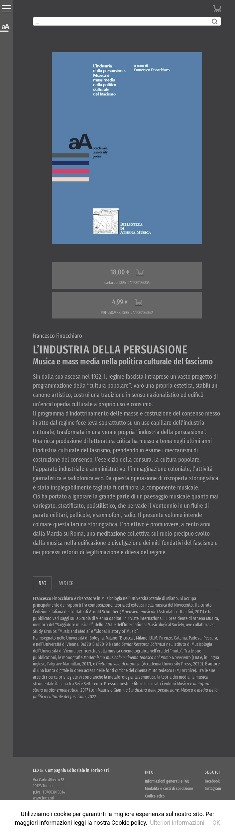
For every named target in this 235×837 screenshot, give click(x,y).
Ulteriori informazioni (177, 822)
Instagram (213, 788)
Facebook (212, 781)
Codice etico (155, 796)
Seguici (212, 772)
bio (42, 583)
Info (149, 772)
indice (66, 583)
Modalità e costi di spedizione (169, 788)
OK (216, 822)
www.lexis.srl (43, 798)
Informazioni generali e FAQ (167, 781)
